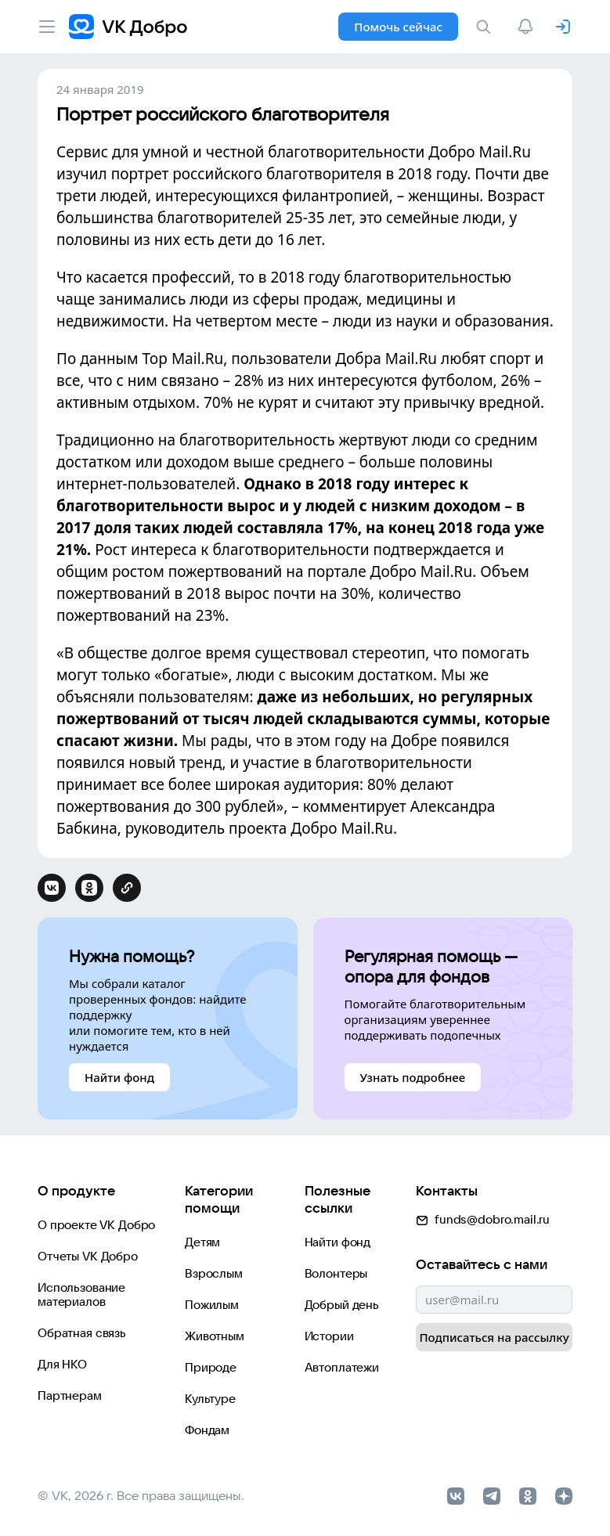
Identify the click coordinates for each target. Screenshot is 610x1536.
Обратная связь (82, 1332)
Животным (214, 1336)
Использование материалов (81, 1294)
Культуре (210, 1398)
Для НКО (62, 1364)
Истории (329, 1336)
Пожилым (212, 1304)
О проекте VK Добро (96, 1224)
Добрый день (342, 1304)
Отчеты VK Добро (88, 1256)
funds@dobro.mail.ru (483, 1219)
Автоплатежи (342, 1367)
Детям (202, 1242)
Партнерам (70, 1395)
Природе (210, 1367)
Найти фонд (338, 1242)
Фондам (207, 1429)
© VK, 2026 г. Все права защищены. (141, 1495)
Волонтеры (336, 1273)
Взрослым (214, 1273)
